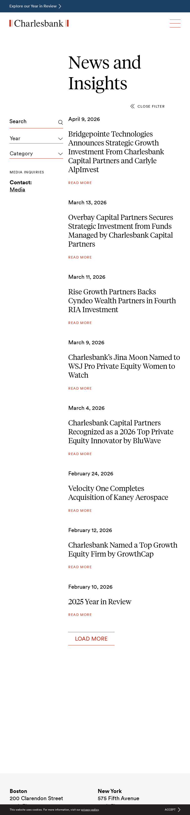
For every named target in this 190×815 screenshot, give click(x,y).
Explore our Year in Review (33, 6)
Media (17, 189)
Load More (91, 638)
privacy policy (90, 809)
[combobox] (36, 122)
